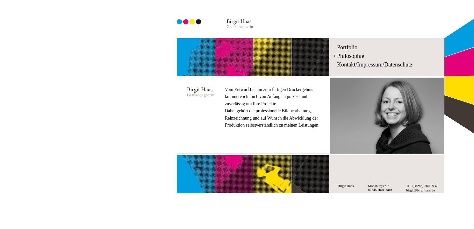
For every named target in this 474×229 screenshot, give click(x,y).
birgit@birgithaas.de (420, 190)
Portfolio (347, 47)
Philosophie (350, 56)
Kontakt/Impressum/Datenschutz (375, 64)
